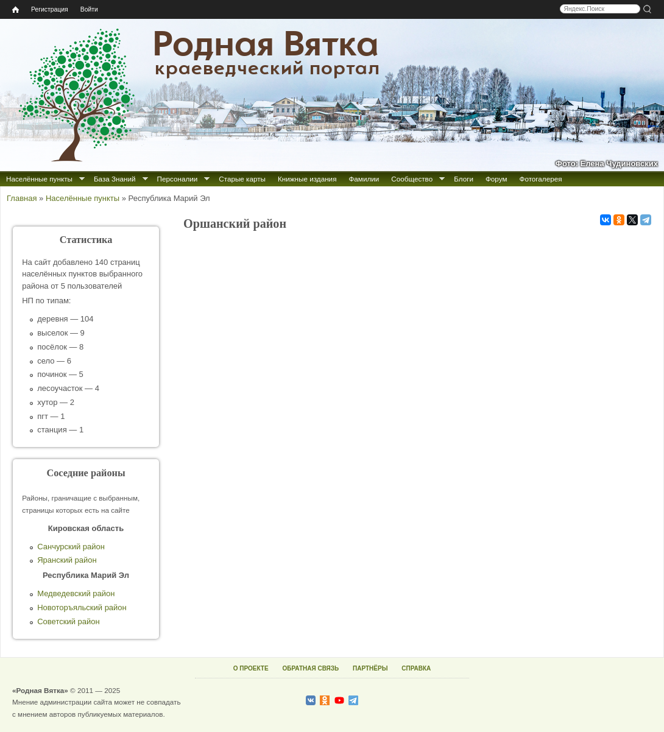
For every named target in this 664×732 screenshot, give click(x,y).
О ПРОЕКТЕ (251, 668)
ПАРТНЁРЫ (370, 668)
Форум (496, 179)
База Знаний (115, 179)
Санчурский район (71, 546)
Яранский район (66, 560)
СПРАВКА (416, 668)
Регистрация (49, 9)
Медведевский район (76, 593)
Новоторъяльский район (82, 607)
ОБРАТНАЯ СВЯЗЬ (310, 668)
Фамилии (363, 179)
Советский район (68, 621)
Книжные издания (307, 179)
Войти (89, 9)
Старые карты (242, 179)
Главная (22, 198)
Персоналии (177, 179)
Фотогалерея (541, 179)
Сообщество (412, 179)
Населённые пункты (39, 179)
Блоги (463, 179)
